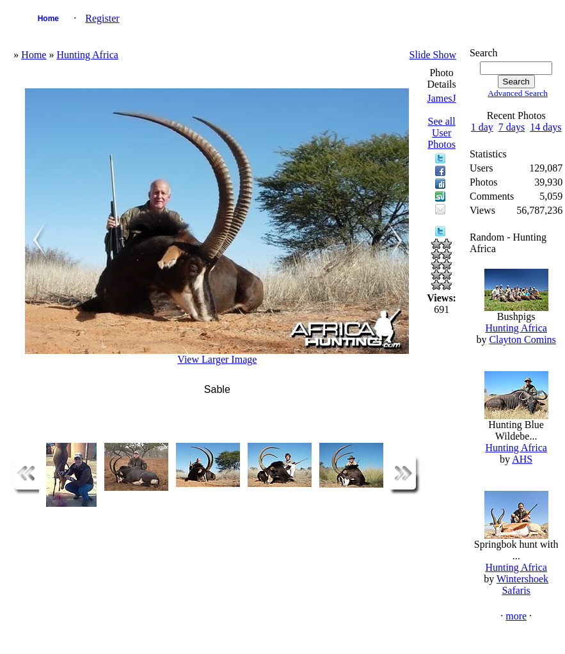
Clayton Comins (522, 339)
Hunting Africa (87, 54)
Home (48, 18)
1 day (482, 127)
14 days (545, 127)
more (516, 615)
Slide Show (433, 54)
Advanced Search (518, 93)
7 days (511, 127)
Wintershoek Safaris (522, 584)
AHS (522, 459)
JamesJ (441, 98)
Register (102, 18)
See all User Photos (441, 133)
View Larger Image (217, 359)
